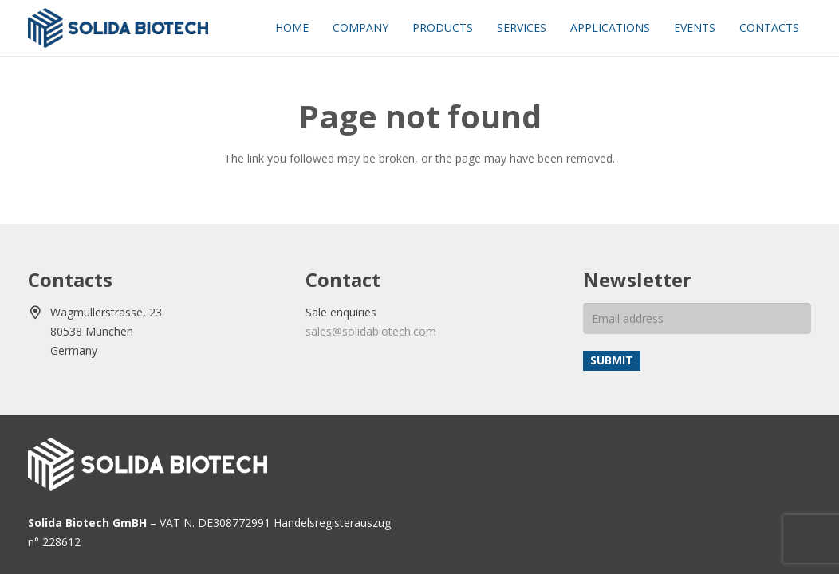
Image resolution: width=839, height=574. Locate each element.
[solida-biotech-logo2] (118, 28)
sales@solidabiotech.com (370, 331)
